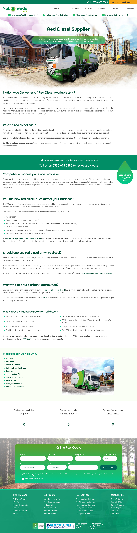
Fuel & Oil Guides (117, 499)
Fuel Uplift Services (83, 514)
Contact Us (130, 8)
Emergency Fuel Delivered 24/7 (24, 15)
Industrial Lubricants (14, 377)
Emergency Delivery (14, 383)
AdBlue (15, 514)
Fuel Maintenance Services (85, 511)
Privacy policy (33, 476)
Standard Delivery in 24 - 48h (117, 15)
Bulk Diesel (10, 362)
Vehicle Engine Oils (50, 508)
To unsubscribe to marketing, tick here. (34, 478)
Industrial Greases (50, 514)
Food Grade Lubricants (52, 502)
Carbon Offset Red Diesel (16, 368)
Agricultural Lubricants (52, 499)
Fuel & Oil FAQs (116, 502)
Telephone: (79, 454)
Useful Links (117, 494)
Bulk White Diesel (19, 499)
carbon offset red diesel (55, 290)
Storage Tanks (12, 380)
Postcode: (51, 454)
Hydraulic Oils (49, 505)
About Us (116, 8)
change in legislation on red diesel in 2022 (23, 238)
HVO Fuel (9, 358)
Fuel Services (82, 494)
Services (89, 8)
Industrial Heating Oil (14, 365)
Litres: (49, 463)
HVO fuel (43, 298)
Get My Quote (108, 467)
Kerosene (9, 371)
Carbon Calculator (117, 505)
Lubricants (75, 8)
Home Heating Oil (13, 374)
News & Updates (117, 508)
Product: (23, 463)
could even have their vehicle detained (96, 273)
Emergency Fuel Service (123, 2)
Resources (102, 8)
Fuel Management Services (85, 502)
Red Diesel (17, 508)
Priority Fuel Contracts (15, 387)
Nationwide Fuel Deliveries (57, 15)
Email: (70, 463)
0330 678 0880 (100, 2)
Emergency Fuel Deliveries (85, 499)
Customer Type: (109, 454)
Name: (23, 454)
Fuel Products (60, 8)
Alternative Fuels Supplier (86, 15)
